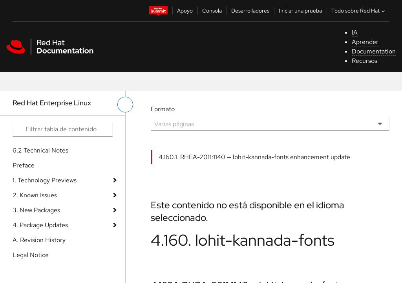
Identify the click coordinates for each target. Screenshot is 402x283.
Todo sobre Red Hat (359, 10)
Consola (212, 10)
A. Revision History (39, 240)
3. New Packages (36, 210)
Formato (163, 109)
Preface (24, 165)
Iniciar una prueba (300, 10)
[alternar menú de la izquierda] (125, 104)
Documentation (374, 51)
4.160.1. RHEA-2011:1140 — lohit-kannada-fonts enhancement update (254, 157)
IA (355, 32)
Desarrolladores (250, 10)
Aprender (365, 42)
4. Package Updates (40, 225)
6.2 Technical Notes (40, 150)
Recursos (364, 61)
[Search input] (63, 129)
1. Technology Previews (45, 180)
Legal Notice (31, 255)
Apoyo (185, 10)
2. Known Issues (35, 195)
